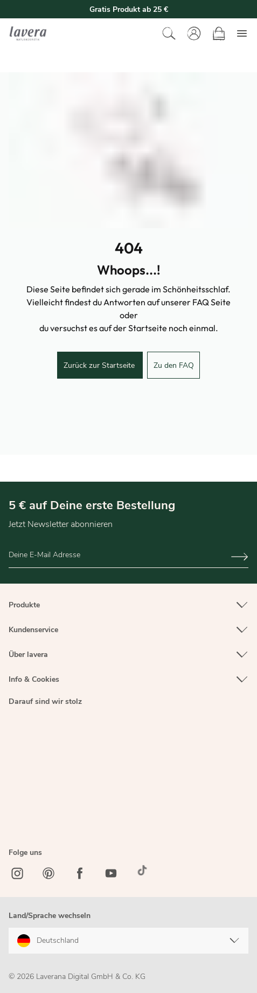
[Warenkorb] (219, 33)
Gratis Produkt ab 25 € (128, 9)
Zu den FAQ (174, 365)
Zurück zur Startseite (100, 365)
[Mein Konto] (194, 33)
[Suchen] (169, 33)
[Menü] (241, 34)
